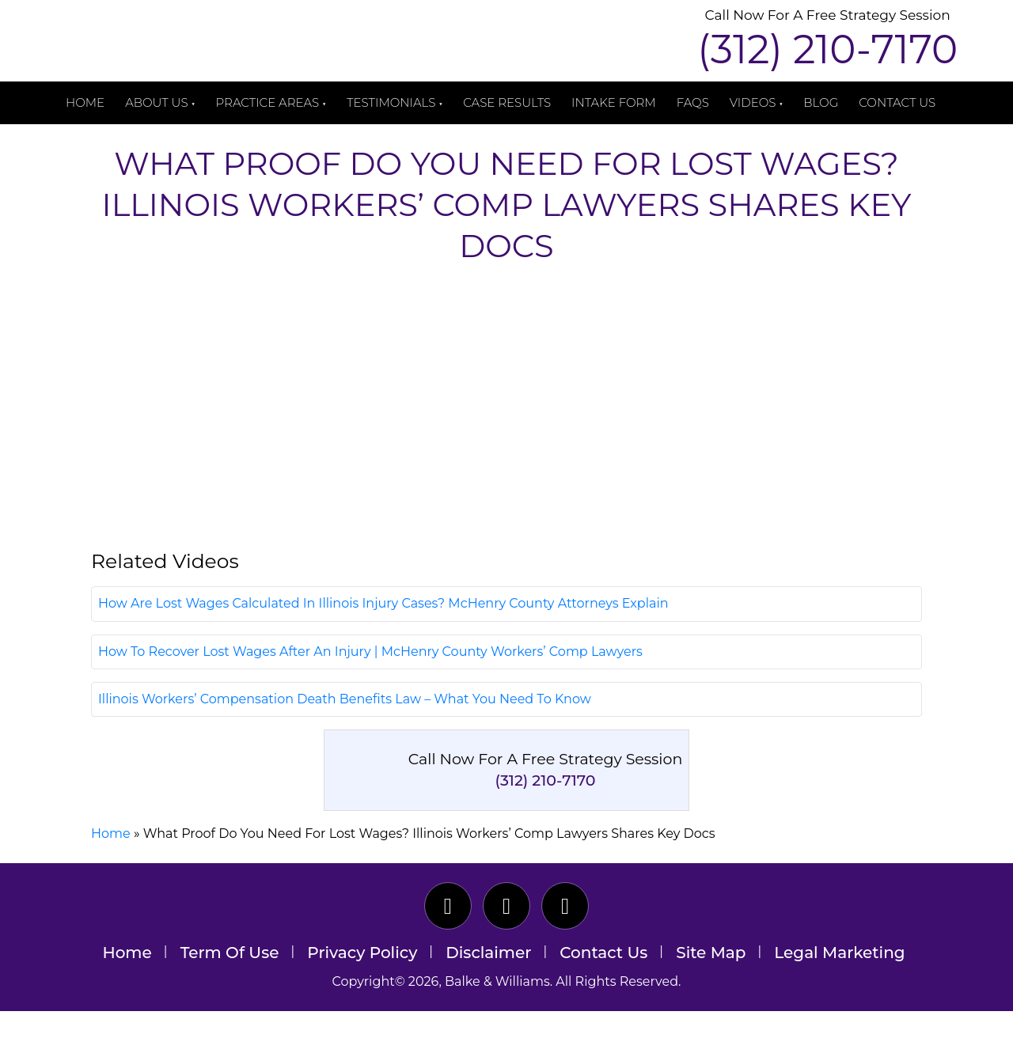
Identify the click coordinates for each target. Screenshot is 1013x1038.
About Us (156, 102)
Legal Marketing (839, 980)
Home (85, 102)
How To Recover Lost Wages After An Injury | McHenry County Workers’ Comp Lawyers (370, 678)
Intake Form (613, 102)
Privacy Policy (362, 980)
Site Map (711, 980)
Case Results (507, 102)
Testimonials (391, 102)
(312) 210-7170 (827, 49)
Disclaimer (488, 980)
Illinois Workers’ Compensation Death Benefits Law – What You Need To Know (344, 725)
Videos (753, 102)
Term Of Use (229, 980)
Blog (820, 102)
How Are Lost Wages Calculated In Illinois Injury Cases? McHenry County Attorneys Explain (383, 630)
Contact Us (897, 102)
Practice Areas (268, 102)
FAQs (693, 102)
